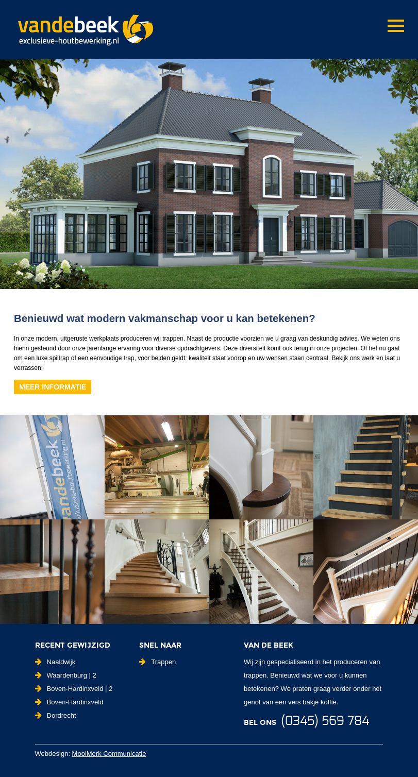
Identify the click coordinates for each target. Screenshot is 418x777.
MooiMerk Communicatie (109, 753)
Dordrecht (55, 715)
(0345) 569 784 (325, 721)
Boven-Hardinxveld (69, 702)
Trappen (157, 662)
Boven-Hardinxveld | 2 (74, 688)
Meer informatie (52, 387)
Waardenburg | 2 (65, 675)
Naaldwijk (55, 662)
